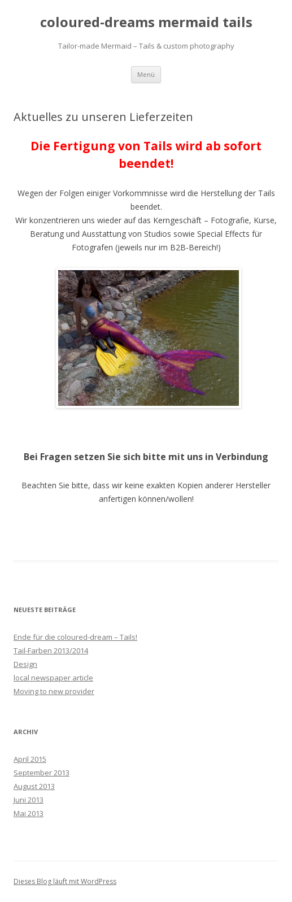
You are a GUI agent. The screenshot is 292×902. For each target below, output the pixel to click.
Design (25, 664)
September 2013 (41, 772)
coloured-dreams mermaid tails (146, 22)
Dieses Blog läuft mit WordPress (65, 881)
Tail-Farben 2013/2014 (51, 650)
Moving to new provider (54, 691)
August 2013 (34, 786)
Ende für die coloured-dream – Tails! (75, 637)
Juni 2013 (28, 800)
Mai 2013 (28, 813)
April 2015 (30, 759)
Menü (146, 74)
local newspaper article (53, 678)
